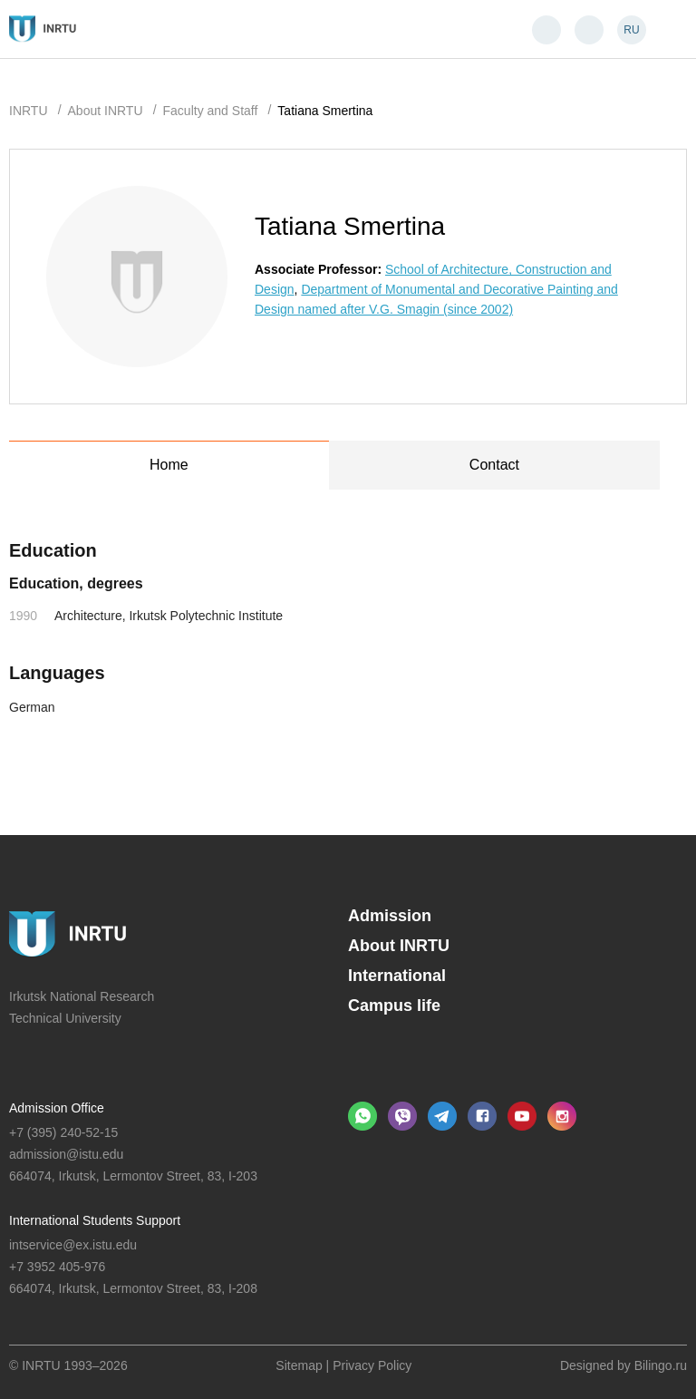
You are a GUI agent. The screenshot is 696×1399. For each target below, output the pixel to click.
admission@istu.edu (66, 1154)
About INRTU (399, 946)
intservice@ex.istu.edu (73, 1245)
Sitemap (299, 1365)
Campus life (394, 1005)
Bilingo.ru (660, 1365)
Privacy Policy (372, 1365)
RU (631, 30)
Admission (389, 916)
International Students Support (94, 1220)
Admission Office (56, 1108)
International (397, 975)
